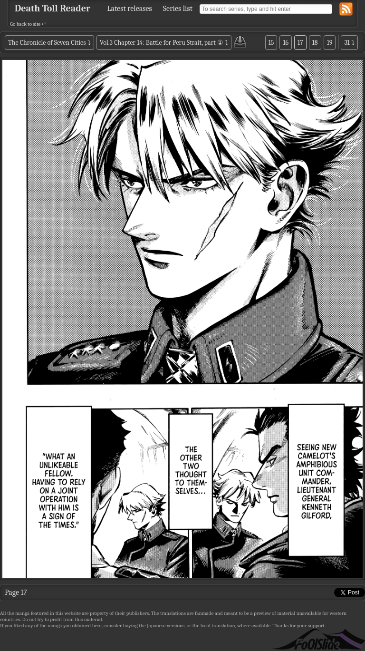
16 (285, 43)
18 (315, 43)
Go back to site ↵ (28, 24)
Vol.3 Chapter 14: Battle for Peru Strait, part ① (161, 43)
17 (300, 43)
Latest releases (129, 8)
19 (330, 43)
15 (271, 43)
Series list (177, 8)
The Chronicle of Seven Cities (47, 43)
